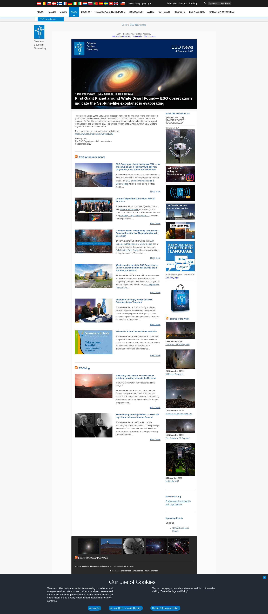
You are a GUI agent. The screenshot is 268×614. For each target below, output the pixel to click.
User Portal (225, 3)
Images (52, 12)
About (40, 12)
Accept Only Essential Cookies (125, 608)
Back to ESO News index (134, 24)
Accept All (94, 608)
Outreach (164, 12)
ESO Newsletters (45, 19)
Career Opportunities (221, 12)
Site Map (193, 3)
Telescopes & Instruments (110, 12)
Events (150, 12)
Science (213, 3)
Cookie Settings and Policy (165, 608)
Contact (183, 3)
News (74, 14)
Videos (63, 12)
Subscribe (172, 3)
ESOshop (86, 12)
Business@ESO (197, 12)
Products (179, 12)
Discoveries (136, 12)
